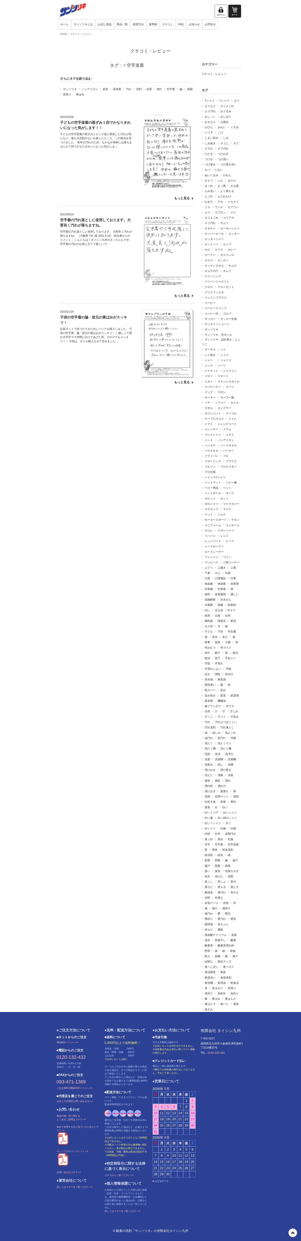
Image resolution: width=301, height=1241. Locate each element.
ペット (227, 487)
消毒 (220, 775)
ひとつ (209, 180)
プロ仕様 (210, 471)
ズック (209, 392)
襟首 (233, 918)
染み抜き (210, 695)
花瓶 (230, 876)
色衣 (207, 876)
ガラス (209, 260)
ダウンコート (213, 413)
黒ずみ (209, 1009)
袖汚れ (209, 913)
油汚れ (209, 738)
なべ (207, 169)
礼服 (230, 839)
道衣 (207, 940)
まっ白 (209, 185)
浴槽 (230, 764)
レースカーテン (214, 546)
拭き (207, 674)
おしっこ (210, 116)
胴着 (217, 860)
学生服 (232, 631)
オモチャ (210, 228)
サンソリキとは (83, 24)
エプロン (220, 212)
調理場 (209, 924)
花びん (219, 876)
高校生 (222, 993)
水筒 (207, 711)
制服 (220, 604)
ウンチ (219, 207)
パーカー (228, 450)
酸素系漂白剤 (226, 945)
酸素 (233, 940)
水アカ (230, 706)
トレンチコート (227, 424)
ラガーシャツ (226, 530)
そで (236, 143)
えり (237, 100)
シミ (223, 349)
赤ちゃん (223, 924)
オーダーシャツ (230, 228)
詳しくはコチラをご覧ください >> (75, 1187)
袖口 (215, 908)
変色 (233, 620)
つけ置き (210, 164)
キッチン (223, 260)
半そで (231, 610)
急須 (207, 658)
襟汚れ (222, 918)
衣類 (226, 903)
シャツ (224, 354)
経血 (220, 855)
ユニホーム (233, 525)
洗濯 (149, 89)
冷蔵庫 (209, 604)
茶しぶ (222, 881)
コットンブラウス (216, 297)
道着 (234, 934)
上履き (222, 567)
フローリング (213, 461)
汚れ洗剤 (210, 727)
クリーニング (213, 276)
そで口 (209, 148)
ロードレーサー (214, 551)
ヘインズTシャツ (215, 477)
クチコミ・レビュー (80, 34)
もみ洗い (210, 191)
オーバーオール (214, 233)
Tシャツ (210, 100)
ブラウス (231, 461)
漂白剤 (209, 785)
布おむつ (210, 647)
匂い (207, 610)
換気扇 (222, 679)
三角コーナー (231, 562)
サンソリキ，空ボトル (218, 334)
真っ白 (209, 839)
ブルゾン (210, 466)
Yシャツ (224, 100)
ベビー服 (231, 482)
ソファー (220, 402)
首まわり (217, 988)
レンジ (224, 535)
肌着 (207, 860)
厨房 (207, 615)
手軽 (228, 668)
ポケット (210, 498)
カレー (232, 249)
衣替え (219, 897)
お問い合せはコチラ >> (69, 1172)
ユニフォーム (213, 525)
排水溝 (209, 679)
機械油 (222, 700)
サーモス (210, 349)
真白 (220, 839)
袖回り (226, 908)
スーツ (230, 386)
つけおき (223, 153)
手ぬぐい (230, 658)
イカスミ (233, 201)
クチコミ (167, 24)
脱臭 (227, 865)
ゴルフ (227, 313)
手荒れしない (213, 668)
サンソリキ (70, 89)
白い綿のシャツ (227, 817)
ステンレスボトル (229, 381)
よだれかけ (224, 196)
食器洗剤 (225, 977)
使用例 (153, 24)
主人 (217, 573)
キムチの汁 (211, 270)
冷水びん (225, 599)
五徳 (227, 573)
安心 (225, 637)
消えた (209, 775)
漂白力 (222, 785)
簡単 (215, 849)
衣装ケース (211, 903)
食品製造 (210, 972)
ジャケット (211, 370)
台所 (227, 615)
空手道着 (233, 844)
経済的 (209, 855)
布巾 (207, 652)
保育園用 (220, 594)
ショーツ (225, 360)
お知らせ (194, 24)
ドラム (227, 429)
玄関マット (222, 796)
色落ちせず (232, 871)
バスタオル (211, 450)
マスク (227, 509)
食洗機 (209, 982)
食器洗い (210, 977)
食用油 (222, 982)
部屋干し (220, 940)
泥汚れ (222, 738)
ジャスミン (230, 370)
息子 (217, 658)
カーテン (210, 254)
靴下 (235, 956)
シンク (209, 365)
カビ (207, 249)
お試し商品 (105, 24)
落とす (234, 886)
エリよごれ (211, 217)
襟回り (209, 918)
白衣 (217, 833)
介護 (207, 578)
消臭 (230, 775)
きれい (222, 127)
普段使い (210, 684)
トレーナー (211, 429)
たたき (209, 153)
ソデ (207, 402)
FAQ (181, 24)
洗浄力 (229, 754)
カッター (234, 233)
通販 (220, 929)
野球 (207, 950)
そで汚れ (223, 148)
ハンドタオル (228, 445)
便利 (207, 594)
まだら (232, 180)
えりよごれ (227, 105)
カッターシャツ (214, 239)
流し (220, 764)
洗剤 (139, 89)
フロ (226, 455)
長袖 (232, 950)
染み (223, 690)
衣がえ (234, 892)
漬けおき (210, 791)
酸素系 (209, 945)
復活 (235, 652)
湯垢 (207, 780)
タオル (209, 407)
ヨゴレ (209, 530)
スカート (223, 376)
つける (209, 159)
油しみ (216, 732)
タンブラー (224, 407)
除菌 (217, 956)
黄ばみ (80, 94)
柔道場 (234, 695)
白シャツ (210, 828)
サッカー (210, 318)
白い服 (209, 817)
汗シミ (209, 716)
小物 (227, 642)
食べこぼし (211, 966)
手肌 (207, 663)
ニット (209, 440)
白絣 (207, 833)
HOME (63, 34)
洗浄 (217, 754)
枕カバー (210, 690)
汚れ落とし (227, 727)
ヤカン (235, 519)
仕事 (233, 578)
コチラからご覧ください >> (119, 1175)
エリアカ (228, 217)
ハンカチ (210, 445)
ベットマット (213, 482)
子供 (220, 631)
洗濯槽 (219, 759)
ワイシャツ (211, 557)
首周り (232, 988)
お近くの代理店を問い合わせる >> (75, 1101)
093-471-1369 (71, 1081)
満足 (217, 780)
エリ (233, 212)
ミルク (222, 514)
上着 (233, 567)
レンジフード (213, 541)
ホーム (64, 24)
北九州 (219, 610)
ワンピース (211, 562)
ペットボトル (213, 493)
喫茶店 (222, 620)
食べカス (228, 966)
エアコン (233, 207)
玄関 (207, 796)
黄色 (236, 1004)
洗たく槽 (210, 748)
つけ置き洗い (228, 164)
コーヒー (210, 302)
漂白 (159, 89)
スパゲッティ (213, 386)
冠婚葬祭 (210, 599)
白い (225, 807)
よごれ (209, 196)
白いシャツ (230, 812)
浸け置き (225, 769)
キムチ (233, 265)
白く (228, 823)
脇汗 (207, 865)
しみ (226, 137)
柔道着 (117, 89)
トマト (209, 424)
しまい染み (211, 137)
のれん (227, 175)
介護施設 (220, 578)
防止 (207, 956)
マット (209, 514)
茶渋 (233, 881)
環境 (236, 796)
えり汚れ (210, 111)
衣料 (207, 897)
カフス (219, 249)
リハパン (210, 535)
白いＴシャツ (213, 823)
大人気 (209, 626)
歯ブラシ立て (213, 706)
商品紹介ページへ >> (68, 1042)
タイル (234, 402)
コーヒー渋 (211, 313)
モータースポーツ (216, 519)
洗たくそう (224, 743)
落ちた (209, 886)
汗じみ (234, 711)
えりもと (210, 105)
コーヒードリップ (216, 308)
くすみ (234, 127)
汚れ (128, 89)
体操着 (222, 583)
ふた (220, 180)
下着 (207, 573)
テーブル (231, 413)
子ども (209, 631)
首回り (67, 94)
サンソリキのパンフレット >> (72, 1151)
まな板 (234, 185)
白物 (233, 828)
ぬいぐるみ (211, 175)
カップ (227, 244)
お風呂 (224, 122)
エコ (207, 212)
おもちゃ (210, 122)
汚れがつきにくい (226, 722)
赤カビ (209, 929)
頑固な (209, 961)
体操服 (209, 583)
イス (207, 207)
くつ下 (209, 132)
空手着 (171, 89)
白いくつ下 (211, 812)
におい (219, 169)
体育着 (234, 583)
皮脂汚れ (230, 833)
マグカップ (211, 509)
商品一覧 (122, 24)
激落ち (224, 791)
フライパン (211, 455)
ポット (224, 498)
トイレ (233, 418)
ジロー (209, 376)
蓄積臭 (209, 892)
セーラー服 (227, 397)
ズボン (222, 392)
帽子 (217, 652)
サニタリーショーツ (217, 324)
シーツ (222, 365)
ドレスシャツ (213, 434)
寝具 (217, 642)
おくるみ (225, 111)
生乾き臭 (210, 801)
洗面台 (209, 764)
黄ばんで (210, 1004)
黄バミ (224, 1004)
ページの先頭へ (292, 1232)
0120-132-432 (71, 1057)
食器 (223, 972)
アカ (220, 201)
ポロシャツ (211, 503)
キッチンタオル (214, 265)
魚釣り (234, 993)
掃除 (217, 674)
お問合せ (210, 24)
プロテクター (228, 466)
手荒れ (219, 663)
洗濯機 (232, 759)
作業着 (222, 589)
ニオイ (230, 434)
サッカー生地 (228, 318)
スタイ (209, 381)
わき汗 (209, 201)
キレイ (227, 270)
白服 (223, 828)
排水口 (229, 674)
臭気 (217, 871)
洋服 (233, 738)
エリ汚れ (210, 223)
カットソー (211, 244)
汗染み (234, 716)
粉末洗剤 (227, 849)
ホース (230, 493)
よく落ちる (227, 191)
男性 (233, 801)
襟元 (227, 913)
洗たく (209, 743)
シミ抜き (210, 354)
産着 (223, 801)
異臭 (207, 807)
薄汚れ (222, 892)
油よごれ (230, 732)
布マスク (225, 647)
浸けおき (210, 769)
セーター (210, 397)
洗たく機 (225, 748)
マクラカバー (231, 503)
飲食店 (234, 982)
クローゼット (226, 287)
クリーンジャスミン (217, 281)
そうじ (224, 143)
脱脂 (190, 89)
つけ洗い (223, 159)
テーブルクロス (214, 418)
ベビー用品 (211, 487)
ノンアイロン (89, 89)
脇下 (235, 860)
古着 (217, 615)
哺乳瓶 (209, 620)
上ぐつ (209, 567)
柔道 (105, 89)
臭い (207, 871)
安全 (215, 637)
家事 (207, 642)
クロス (209, 287)
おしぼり (225, 116)
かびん (209, 127)
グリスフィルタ (214, 292)
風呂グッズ (224, 961)
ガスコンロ (227, 254)
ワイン (227, 557)
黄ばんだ (230, 998)
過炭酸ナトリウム (216, 934)
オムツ (224, 223)
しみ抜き (210, 143)
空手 (207, 844)
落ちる (222, 886)
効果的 (232, 604)
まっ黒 (222, 185)
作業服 (209, 589)
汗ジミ (222, 716)
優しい (234, 594)
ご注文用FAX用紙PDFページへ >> (75, 1088)
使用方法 (138, 24)
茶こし (209, 881)
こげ (220, 132)
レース (230, 541)
